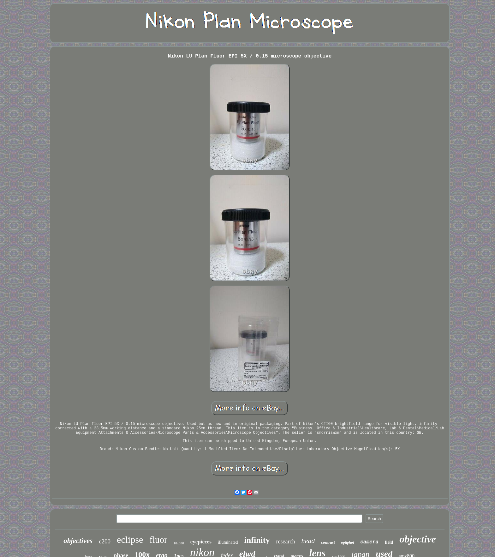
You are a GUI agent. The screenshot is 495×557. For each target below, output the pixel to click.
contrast (328, 542)
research (285, 541)
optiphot (347, 542)
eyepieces (201, 542)
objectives (77, 541)
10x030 (179, 543)
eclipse (130, 539)
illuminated (228, 542)
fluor (158, 540)
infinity (257, 540)
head (308, 541)
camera (369, 542)
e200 (104, 541)
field (389, 542)
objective (417, 539)
